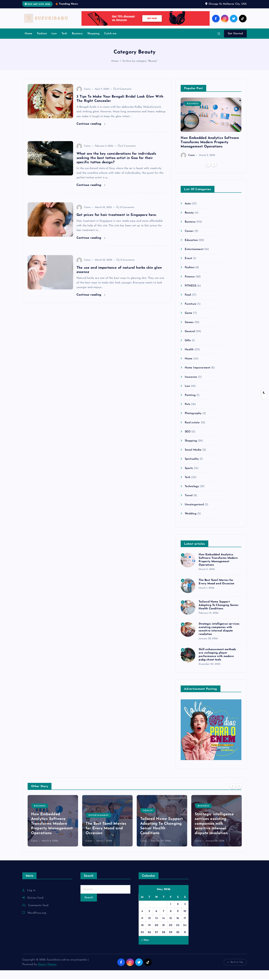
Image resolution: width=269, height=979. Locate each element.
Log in (31, 899)
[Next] (214, 172)
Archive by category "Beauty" (139, 70)
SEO (188, 440)
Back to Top (235, 971)
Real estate (192, 431)
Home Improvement (197, 376)
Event (188, 267)
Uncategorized (194, 513)
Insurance (191, 385)
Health (189, 358)
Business (77, 42)
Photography (193, 422)
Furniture (190, 312)
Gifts (188, 349)
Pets (187, 413)
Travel (189, 504)
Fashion (42, 42)
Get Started (235, 42)
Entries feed (35, 906)
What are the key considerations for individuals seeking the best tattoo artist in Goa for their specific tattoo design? (116, 167)
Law (54, 42)
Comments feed (38, 914)
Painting (190, 404)
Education (191, 249)
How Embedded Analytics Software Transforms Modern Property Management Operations (210, 151)
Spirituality (192, 467)
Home (28, 42)
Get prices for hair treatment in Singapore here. (117, 223)
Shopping (93, 42)
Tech (64, 42)
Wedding (190, 522)
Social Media (193, 458)
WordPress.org (36, 921)
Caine (84, 98)
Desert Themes (47, 973)
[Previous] (208, 172)
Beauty (189, 221)
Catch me (110, 42)
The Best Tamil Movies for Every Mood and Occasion (106, 837)
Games (189, 331)
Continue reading (91, 132)
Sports (189, 477)
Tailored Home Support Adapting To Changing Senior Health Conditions (218, 614)
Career (189, 239)
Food (188, 303)
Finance (190, 285)
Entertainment (194, 258)
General (190, 340)
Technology (192, 495)
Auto (188, 212)
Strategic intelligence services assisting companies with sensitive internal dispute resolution (214, 832)
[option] (211, 136)
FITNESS (190, 294)
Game (188, 321)
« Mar (145, 948)
